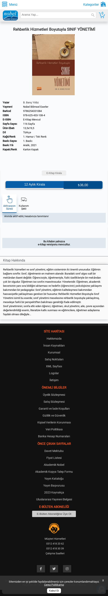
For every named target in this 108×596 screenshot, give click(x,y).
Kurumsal (54, 352)
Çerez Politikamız (54, 584)
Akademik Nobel (54, 464)
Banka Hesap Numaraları (54, 436)
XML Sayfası (54, 366)
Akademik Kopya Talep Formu (54, 471)
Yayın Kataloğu (54, 478)
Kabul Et (54, 590)
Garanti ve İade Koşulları (54, 408)
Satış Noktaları (54, 359)
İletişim (54, 380)
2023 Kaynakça (54, 492)
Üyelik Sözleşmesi (54, 394)
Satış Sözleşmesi (54, 401)
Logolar (54, 373)
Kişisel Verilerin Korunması (54, 422)
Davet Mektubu (54, 451)
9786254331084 (32, 111)
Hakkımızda (54, 338)
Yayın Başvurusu (54, 485)
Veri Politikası (54, 429)
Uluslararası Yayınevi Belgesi (54, 499)
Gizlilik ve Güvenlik (54, 415)
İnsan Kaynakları (54, 345)
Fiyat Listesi (54, 457)
